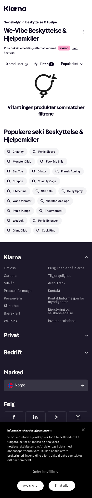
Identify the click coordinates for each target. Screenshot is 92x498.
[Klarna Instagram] (78, 417)
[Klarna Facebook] (14, 417)
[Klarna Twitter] (57, 417)
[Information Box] (26, 64)
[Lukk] (83, 429)
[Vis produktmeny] (83, 32)
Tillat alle (62, 485)
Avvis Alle (30, 485)
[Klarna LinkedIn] (35, 417)
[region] (46, 460)
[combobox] (72, 64)
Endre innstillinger (46, 471)
